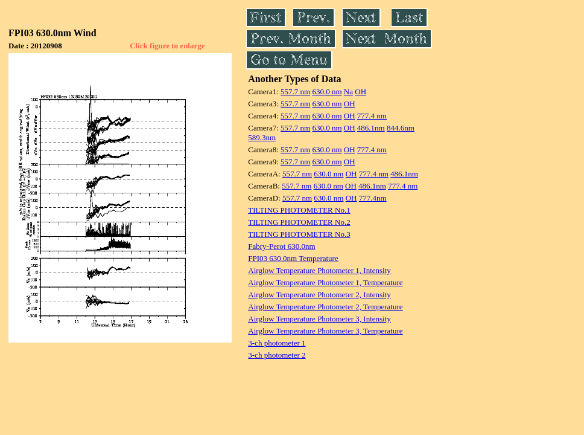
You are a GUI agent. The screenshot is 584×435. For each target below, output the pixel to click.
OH (360, 91)
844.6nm (400, 127)
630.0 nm (326, 91)
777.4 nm (372, 115)
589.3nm (262, 137)
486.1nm (371, 127)
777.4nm (373, 197)
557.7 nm (295, 91)
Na (348, 91)
